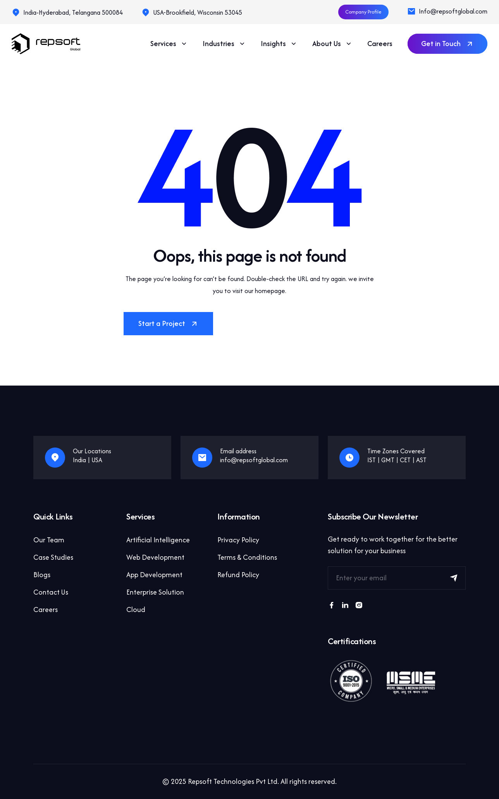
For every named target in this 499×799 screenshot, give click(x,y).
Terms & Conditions (247, 557)
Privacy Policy (238, 540)
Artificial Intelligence (158, 540)
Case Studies (53, 557)
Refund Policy (238, 574)
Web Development (155, 557)
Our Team (48, 540)
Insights (279, 44)
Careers (379, 43)
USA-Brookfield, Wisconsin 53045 (197, 12)
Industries (224, 44)
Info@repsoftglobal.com (453, 11)
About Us (332, 44)
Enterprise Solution (155, 592)
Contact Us (50, 592)
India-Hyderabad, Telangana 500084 (73, 12)
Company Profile (363, 11)
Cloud (135, 609)
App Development (154, 574)
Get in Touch (447, 43)
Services (169, 44)
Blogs (41, 574)
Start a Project (168, 323)
